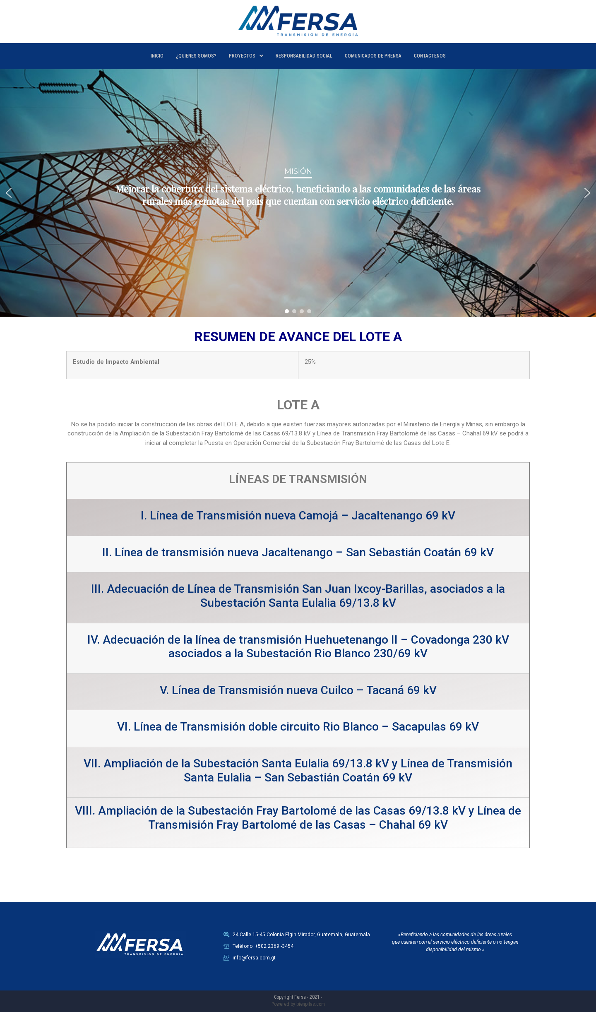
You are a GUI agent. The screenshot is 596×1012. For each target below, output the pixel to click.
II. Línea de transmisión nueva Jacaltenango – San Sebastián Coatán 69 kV (298, 552)
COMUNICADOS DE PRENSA (373, 56)
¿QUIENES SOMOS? (196, 56)
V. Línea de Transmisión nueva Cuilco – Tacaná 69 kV (298, 690)
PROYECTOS (246, 56)
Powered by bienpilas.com (298, 1004)
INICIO (157, 56)
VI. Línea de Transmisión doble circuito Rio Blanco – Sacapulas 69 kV (298, 726)
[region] (298, 193)
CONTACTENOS (430, 56)
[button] (8, 193)
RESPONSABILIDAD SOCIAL (304, 56)
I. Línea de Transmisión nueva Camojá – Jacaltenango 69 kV (298, 515)
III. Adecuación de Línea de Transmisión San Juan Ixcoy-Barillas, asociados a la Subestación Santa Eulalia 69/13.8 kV (298, 596)
